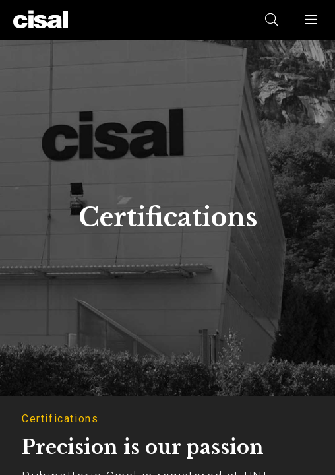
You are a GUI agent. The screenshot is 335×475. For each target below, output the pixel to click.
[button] (312, 20)
